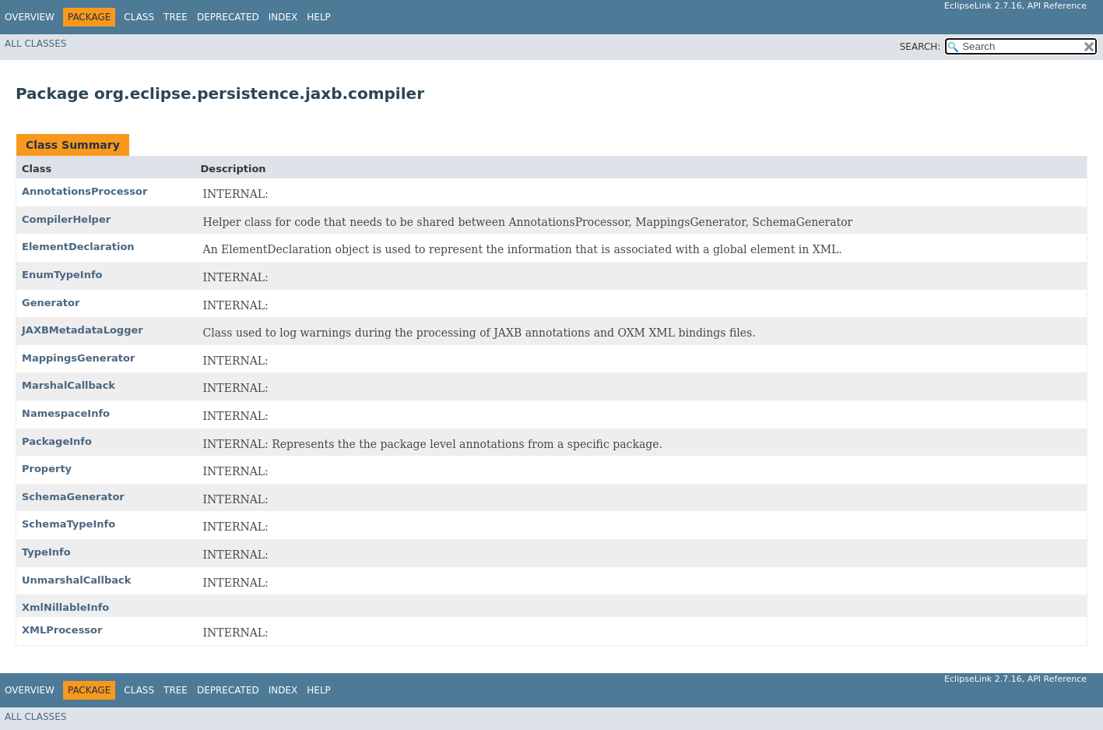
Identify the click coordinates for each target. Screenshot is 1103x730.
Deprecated (228, 17)
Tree (175, 17)
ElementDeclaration (78, 246)
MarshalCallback (68, 385)
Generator (50, 303)
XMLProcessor (62, 630)
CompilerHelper (66, 219)
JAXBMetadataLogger (82, 330)
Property (47, 468)
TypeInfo (46, 552)
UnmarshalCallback (76, 580)
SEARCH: (920, 46)
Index (283, 17)
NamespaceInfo (66, 413)
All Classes (35, 43)
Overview (29, 17)
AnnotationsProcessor (84, 191)
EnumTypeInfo (62, 274)
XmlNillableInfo (65, 607)
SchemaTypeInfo (68, 524)
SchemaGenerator (73, 497)
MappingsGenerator (78, 358)
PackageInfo (57, 441)
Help (319, 17)
